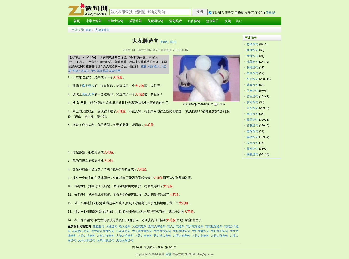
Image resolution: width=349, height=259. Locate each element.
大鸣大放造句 (105, 240)
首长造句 (252, 108)
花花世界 (115, 70)
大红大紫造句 (200, 231)
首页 (88, 29)
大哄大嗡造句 (181, 231)
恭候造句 (252, 84)
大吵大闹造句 (124, 240)
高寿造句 (252, 148)
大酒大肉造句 (181, 235)
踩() (173, 41)
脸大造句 (124, 226)
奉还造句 (252, 113)
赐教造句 (252, 154)
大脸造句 (111, 226)
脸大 (157, 66)
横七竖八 (88, 86)
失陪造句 (252, 67)
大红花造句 (139, 226)
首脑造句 (252, 125)
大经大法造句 (86, 235)
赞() (164, 41)
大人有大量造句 (142, 231)
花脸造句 (98, 226)
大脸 (150, 66)
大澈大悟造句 (124, 235)
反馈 (168, 254)
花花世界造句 (214, 226)
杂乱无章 (88, 94)
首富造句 (252, 96)
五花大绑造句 (157, 226)
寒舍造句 (252, 90)
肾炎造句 (252, 44)
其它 (239, 21)
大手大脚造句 (86, 240)
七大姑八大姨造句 (102, 231)
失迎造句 (252, 73)
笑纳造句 (252, 137)
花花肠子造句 (80, 231)
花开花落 (102, 70)
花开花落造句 (194, 226)
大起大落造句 (219, 235)
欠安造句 (252, 142)
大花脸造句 (102, 29)
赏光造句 (252, 102)
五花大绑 (78, 70)
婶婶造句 (252, 50)
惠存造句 (252, 131)
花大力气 (90, 70)
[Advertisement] (149, 139)
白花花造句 (123, 231)
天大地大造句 (162, 235)
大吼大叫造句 (219, 231)
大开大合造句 (143, 235)
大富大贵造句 (162, 231)
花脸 (143, 66)
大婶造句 (252, 56)
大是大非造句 (200, 235)
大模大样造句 (105, 235)
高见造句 (252, 119)
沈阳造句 (252, 61)
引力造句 (252, 79)
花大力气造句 (176, 226)
